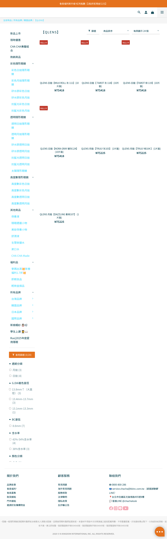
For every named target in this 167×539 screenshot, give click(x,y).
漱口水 (15, 249)
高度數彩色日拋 (20, 184)
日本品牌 (23, 312)
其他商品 (15, 210)
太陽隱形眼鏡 (19, 171)
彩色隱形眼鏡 (18, 63)
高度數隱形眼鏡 (19, 177)
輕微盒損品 (17, 286)
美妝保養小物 (19, 229)
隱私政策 (62, 501)
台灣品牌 (23, 298)
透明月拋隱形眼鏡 (20, 136)
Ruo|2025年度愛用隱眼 (19, 340)
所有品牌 (18, 20)
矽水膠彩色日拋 (20, 91)
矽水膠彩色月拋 (20, 97)
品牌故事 (11, 484)
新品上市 (15, 33)
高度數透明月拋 (20, 203)
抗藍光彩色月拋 (20, 110)
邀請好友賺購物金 (16, 505)
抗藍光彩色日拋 (20, 104)
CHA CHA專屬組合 (19, 48)
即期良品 (16, 279)
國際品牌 (23, 318)
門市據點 (11, 501)
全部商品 (7, 20)
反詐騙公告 (63, 505)
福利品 (14, 262)
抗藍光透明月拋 (20, 164)
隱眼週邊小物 (19, 223)
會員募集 (11, 492)
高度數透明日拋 (20, 197)
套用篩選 (21, 354)
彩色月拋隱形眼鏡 (20, 82)
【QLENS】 (39, 20)
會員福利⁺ (12, 488)
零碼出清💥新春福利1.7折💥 (20, 271)
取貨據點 (11, 496)
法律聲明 (62, 496)
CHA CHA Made (20, 256)
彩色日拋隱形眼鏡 (20, 72)
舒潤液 (15, 236)
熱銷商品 (15, 57)
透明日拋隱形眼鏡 (20, 125)
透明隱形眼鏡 (18, 117)
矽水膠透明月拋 (20, 151)
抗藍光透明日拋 (20, 158)
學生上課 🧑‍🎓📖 (19, 331)
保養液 (15, 216)
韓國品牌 (28, 20)
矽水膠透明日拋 (20, 144)
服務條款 (62, 492)
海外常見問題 (65, 488)
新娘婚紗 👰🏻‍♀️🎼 (19, 325)
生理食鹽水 (17, 242)
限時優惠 (15, 40)
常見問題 (62, 484)
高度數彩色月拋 (20, 190)
